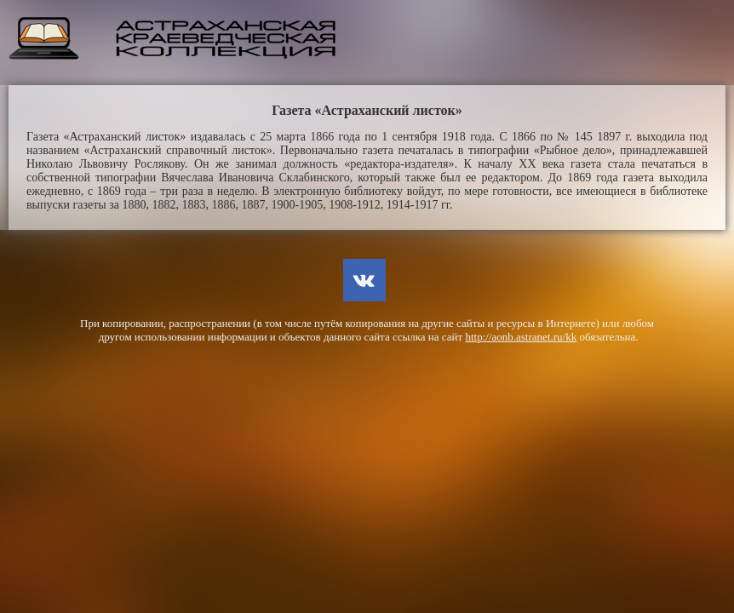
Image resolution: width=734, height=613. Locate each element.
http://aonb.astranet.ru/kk (520, 336)
